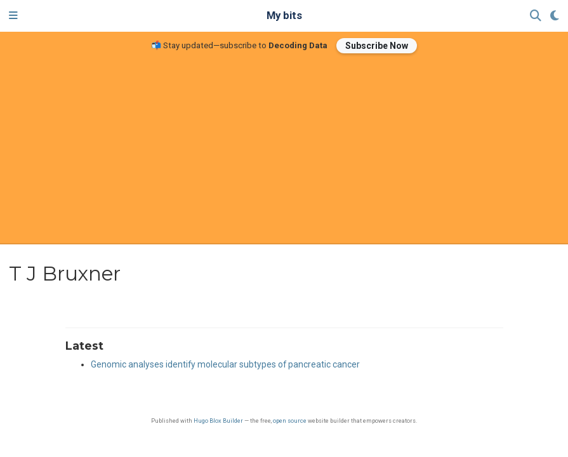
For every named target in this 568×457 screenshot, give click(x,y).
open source (290, 420)
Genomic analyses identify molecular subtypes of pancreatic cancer (225, 364)
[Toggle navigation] (13, 15)
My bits (284, 16)
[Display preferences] (554, 16)
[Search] (535, 16)
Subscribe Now (376, 46)
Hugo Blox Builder (218, 420)
